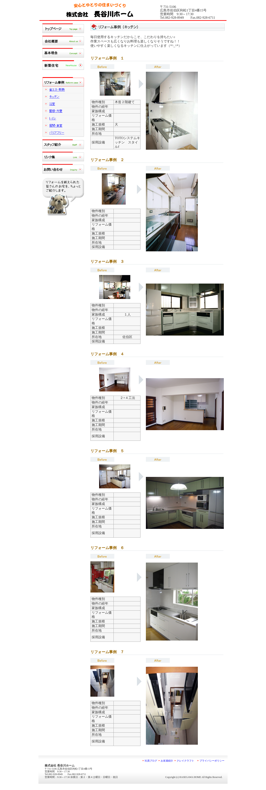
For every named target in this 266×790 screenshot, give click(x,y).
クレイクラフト (187, 760)
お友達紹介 (167, 760)
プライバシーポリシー (212, 760)
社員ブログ (151, 760)
